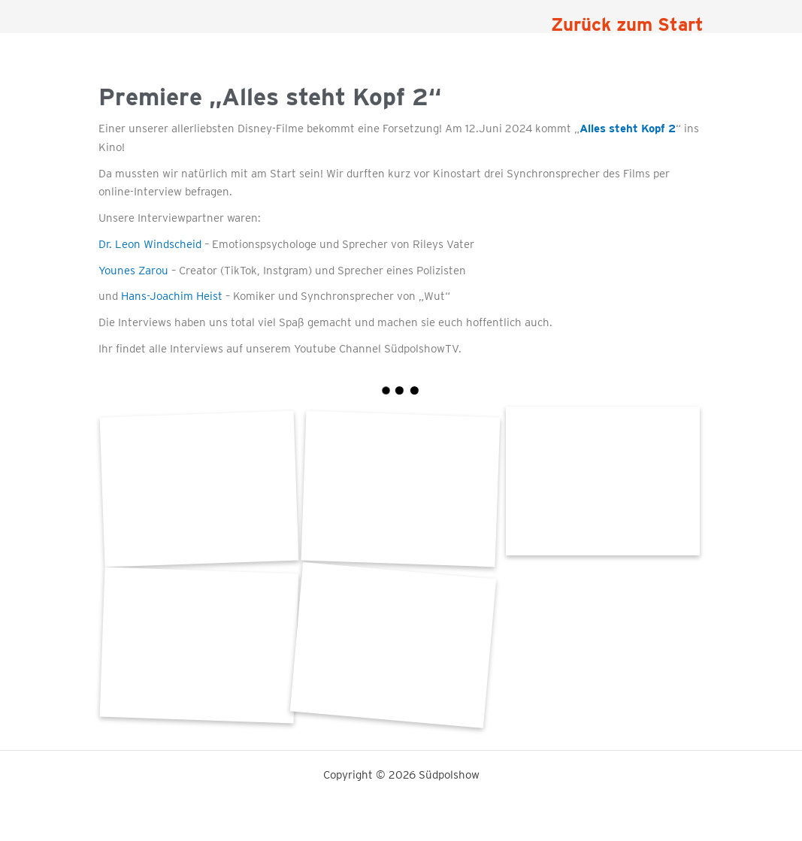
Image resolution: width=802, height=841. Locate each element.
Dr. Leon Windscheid (149, 244)
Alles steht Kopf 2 (628, 128)
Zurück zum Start (627, 24)
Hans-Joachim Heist (171, 296)
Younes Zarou (133, 270)
